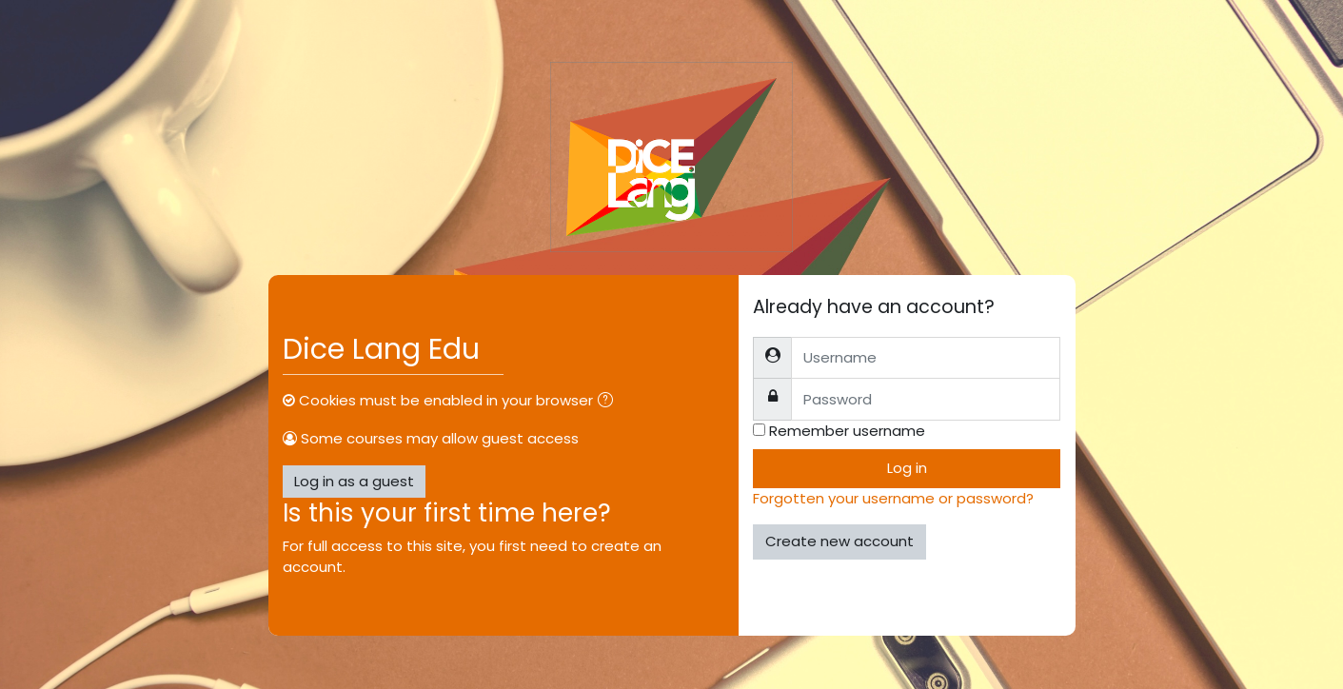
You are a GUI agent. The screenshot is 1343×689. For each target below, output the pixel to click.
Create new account (839, 541)
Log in (907, 468)
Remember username (847, 431)
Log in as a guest (354, 481)
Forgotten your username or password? (893, 498)
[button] (609, 402)
